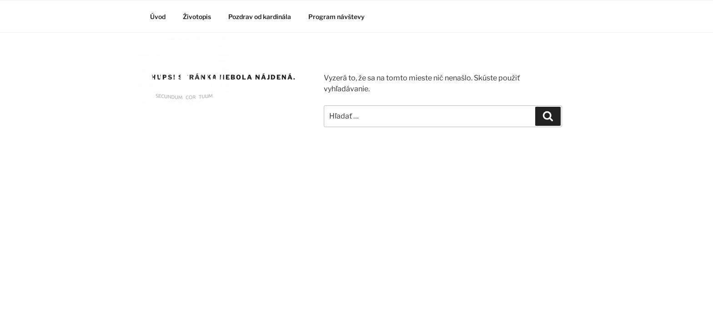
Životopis (197, 16)
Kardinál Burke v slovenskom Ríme (187, 136)
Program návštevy (336, 16)
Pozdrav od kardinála (259, 16)
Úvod (158, 16)
